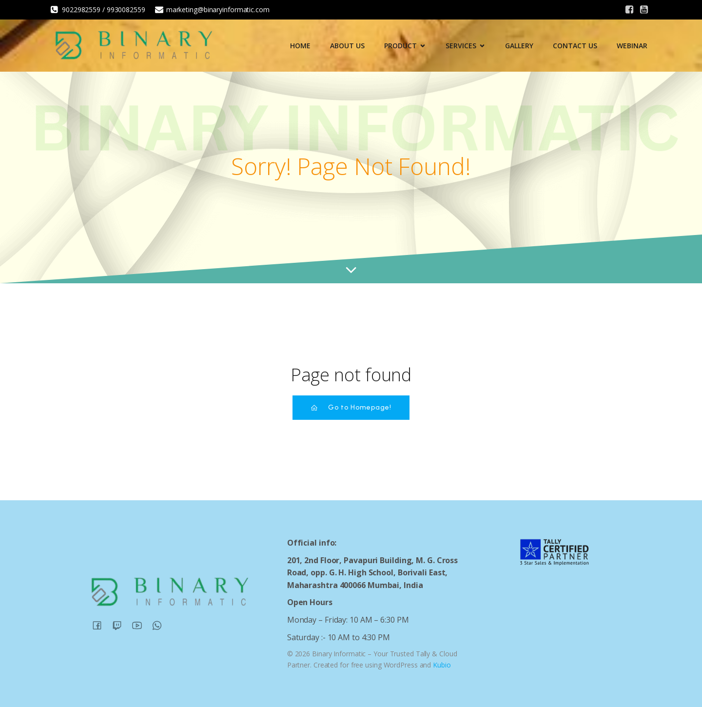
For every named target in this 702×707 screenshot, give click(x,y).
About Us (347, 45)
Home (300, 45)
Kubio (442, 664)
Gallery (519, 45)
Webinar (632, 45)
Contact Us (575, 45)
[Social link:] (629, 9)
